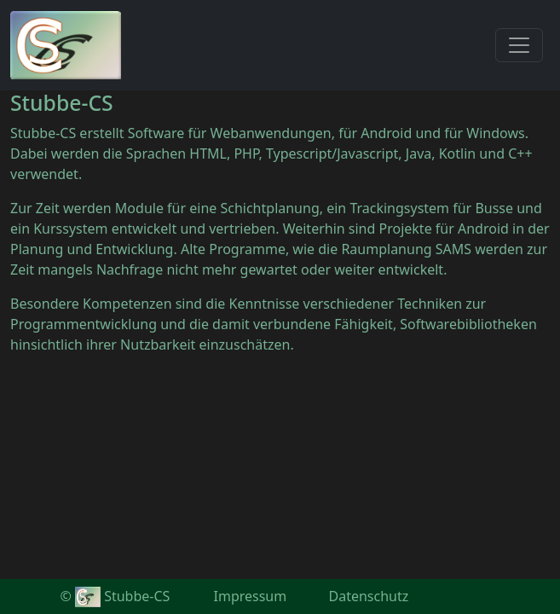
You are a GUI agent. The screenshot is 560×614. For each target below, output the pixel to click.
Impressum (250, 596)
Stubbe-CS (122, 596)
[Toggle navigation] (519, 45)
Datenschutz (369, 596)
